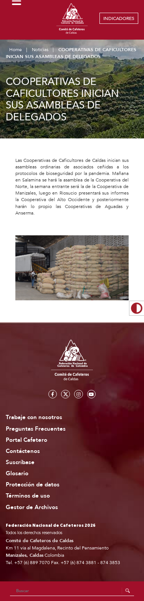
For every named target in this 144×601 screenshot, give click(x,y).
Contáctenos (23, 451)
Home (15, 50)
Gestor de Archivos (32, 507)
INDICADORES (118, 18)
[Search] (72, 591)
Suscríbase (20, 462)
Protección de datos (33, 485)
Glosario (17, 473)
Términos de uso (28, 496)
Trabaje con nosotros (34, 417)
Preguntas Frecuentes (36, 429)
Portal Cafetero (26, 440)
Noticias (40, 50)
